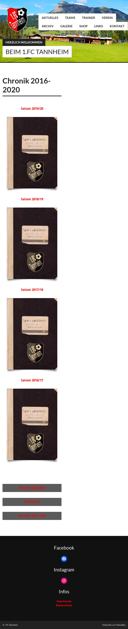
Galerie (66, 26)
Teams (70, 18)
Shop (83, 26)
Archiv (48, 26)
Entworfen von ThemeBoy (113, 625)
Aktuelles (50, 18)
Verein (107, 18)
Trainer (88, 18)
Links (98, 26)
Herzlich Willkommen (24, 42)
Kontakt (117, 26)
